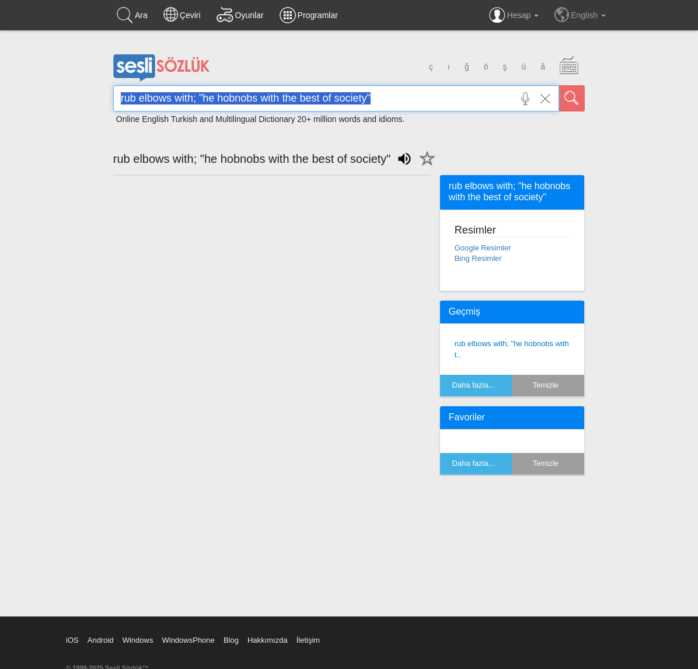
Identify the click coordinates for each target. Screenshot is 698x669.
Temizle (546, 385)
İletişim (308, 640)
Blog (231, 640)
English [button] (580, 14)
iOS (72, 640)
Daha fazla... (473, 385)
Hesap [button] (514, 15)
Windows (138, 640)
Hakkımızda (267, 640)
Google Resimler (483, 247)
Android (101, 640)
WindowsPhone (188, 640)
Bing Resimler (478, 258)
